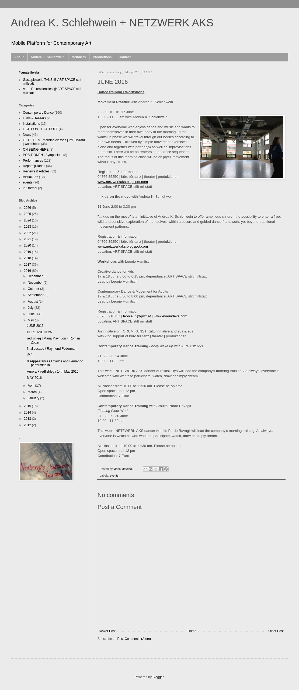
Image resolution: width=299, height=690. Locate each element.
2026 (28, 208)
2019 (28, 252)
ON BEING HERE (35, 149)
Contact (125, 57)
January (34, 398)
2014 (28, 412)
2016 (28, 271)
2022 (28, 233)
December (36, 276)
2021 (28, 239)
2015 (28, 406)
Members (79, 57)
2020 (28, 245)
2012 (28, 425)
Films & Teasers (34, 118)
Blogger (158, 677)
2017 (28, 264)
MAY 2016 (34, 378)
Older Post (276, 631)
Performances (33, 160)
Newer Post (107, 631)
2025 (28, 214)
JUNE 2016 (35, 326)
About (19, 57)
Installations (31, 124)
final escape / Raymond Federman (51, 349)
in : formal (30, 188)
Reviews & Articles (36, 171)
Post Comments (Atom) (134, 639)
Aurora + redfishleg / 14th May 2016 (52, 371)
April (31, 385)
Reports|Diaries (34, 166)
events (114, 475)
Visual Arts (30, 177)
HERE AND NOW (39, 332)
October (34, 289)
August (33, 301)
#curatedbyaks (29, 72)
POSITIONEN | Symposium (42, 155)
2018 (28, 258)
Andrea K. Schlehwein (48, 57)
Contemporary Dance (38, 113)
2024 (28, 220)
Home (192, 631)
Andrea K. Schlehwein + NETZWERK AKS (112, 23)
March (33, 392)
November (36, 283)
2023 (28, 226)
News (27, 135)
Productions (102, 57)
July (31, 308)
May (31, 320)
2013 (28, 419)
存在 (30, 355)
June (32, 314)
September (36, 295)
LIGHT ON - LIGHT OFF (40, 129)
